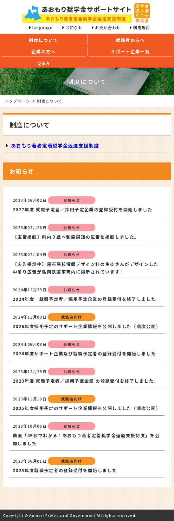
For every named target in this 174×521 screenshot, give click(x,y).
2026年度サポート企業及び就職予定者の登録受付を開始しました (84, 353)
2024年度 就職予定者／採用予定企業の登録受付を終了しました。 (87, 299)
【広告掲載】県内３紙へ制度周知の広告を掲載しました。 (76, 237)
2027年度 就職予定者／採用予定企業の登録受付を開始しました (82, 209)
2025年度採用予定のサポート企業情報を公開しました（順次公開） (87, 408)
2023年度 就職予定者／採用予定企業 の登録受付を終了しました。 (86, 381)
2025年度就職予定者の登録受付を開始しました (65, 470)
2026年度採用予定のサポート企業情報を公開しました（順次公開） (87, 326)
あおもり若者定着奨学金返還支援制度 (55, 145)
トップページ (17, 100)
